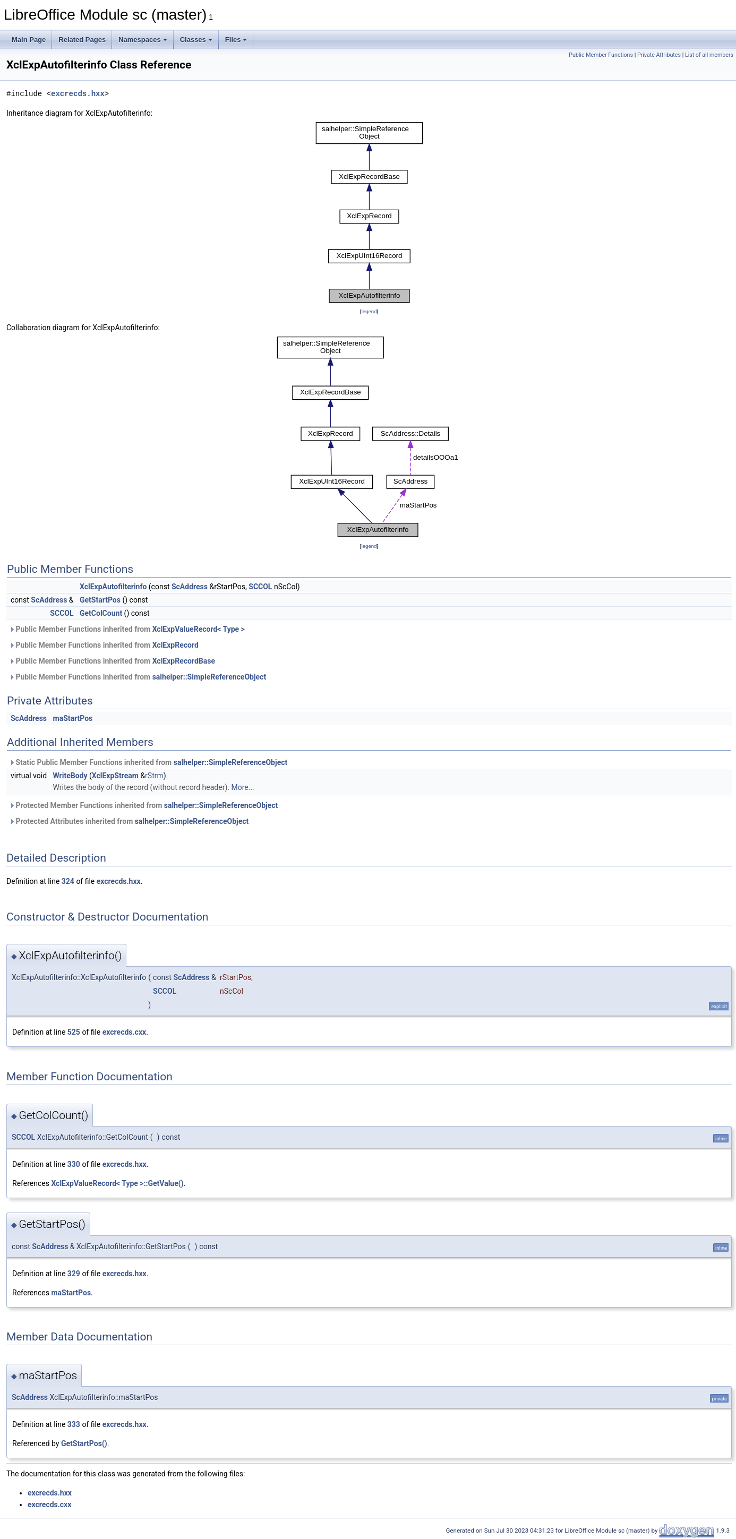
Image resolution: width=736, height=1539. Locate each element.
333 (73, 1424)
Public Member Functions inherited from (127, 629)
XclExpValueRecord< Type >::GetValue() (117, 1183)
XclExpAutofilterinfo (113, 586)
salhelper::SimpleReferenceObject (209, 677)
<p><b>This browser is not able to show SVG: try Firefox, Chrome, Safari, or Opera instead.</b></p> (369, 212)
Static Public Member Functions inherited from (148, 762)
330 (73, 1164)
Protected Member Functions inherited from (143, 805)
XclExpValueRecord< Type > (198, 629)
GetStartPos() (84, 1443)
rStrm (154, 775)
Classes (196, 40)
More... (242, 787)
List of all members (709, 54)
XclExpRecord (175, 645)
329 (73, 1273)
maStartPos (73, 718)
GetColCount (101, 613)
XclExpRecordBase (183, 661)
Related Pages (82, 40)
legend (368, 311)
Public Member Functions (601, 54)
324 (68, 881)
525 (73, 1032)
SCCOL (260, 586)
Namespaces (142, 40)
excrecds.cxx (124, 1032)
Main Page (29, 40)
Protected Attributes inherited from (129, 821)
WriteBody (70, 775)
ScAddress (190, 586)
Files (236, 40)
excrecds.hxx (78, 94)
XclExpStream (115, 775)
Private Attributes (659, 54)
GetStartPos (100, 600)
